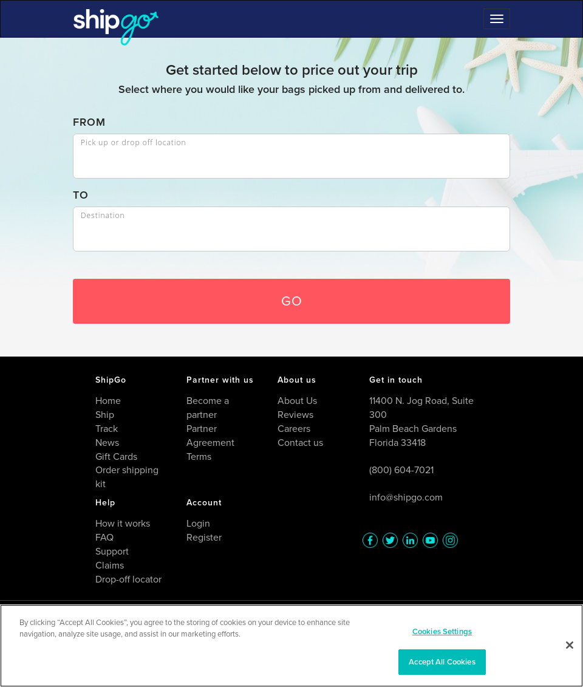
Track (106, 429)
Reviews (295, 415)
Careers (294, 429)
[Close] (569, 645)
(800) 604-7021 (401, 470)
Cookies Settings (442, 631)
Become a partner (207, 408)
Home (108, 401)
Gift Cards (116, 456)
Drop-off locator (128, 579)
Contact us (300, 442)
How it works (122, 523)
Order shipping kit (127, 477)
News (107, 442)
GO (291, 301)
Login (198, 523)
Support (112, 551)
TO (81, 195)
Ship (104, 415)
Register (204, 537)
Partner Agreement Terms (210, 442)
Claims (109, 565)
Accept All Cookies (442, 662)
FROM (89, 122)
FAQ (104, 537)
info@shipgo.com (406, 497)
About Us (297, 401)
